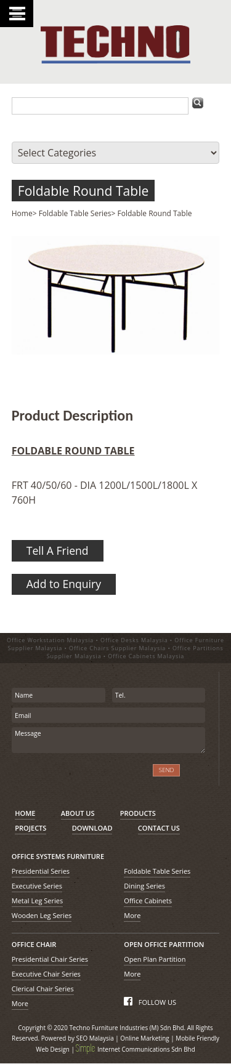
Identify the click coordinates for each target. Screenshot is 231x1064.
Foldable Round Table (83, 191)
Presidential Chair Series (50, 959)
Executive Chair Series (46, 973)
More (132, 915)
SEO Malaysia (95, 1038)
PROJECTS (30, 827)
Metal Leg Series (37, 900)
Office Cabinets (148, 900)
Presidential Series (41, 871)
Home (22, 213)
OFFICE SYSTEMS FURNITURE (58, 856)
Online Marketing (144, 1038)
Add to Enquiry (63, 583)
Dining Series (144, 885)
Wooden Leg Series (42, 915)
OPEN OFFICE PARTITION (164, 944)
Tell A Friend (57, 550)
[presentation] (77, 777)
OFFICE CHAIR (34, 944)
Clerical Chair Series (43, 988)
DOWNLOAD (92, 827)
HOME (25, 813)
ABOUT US (78, 813)
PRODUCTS (138, 813)
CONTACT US (159, 827)
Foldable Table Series (75, 213)
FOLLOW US (150, 1002)
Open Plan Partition (154, 959)
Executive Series (37, 885)
